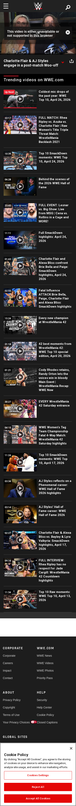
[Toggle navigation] (5, 6)
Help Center (44, 707)
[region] (38, 774)
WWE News (44, 655)
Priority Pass (45, 678)
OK (38, 33)
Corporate (9, 655)
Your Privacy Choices (11, 722)
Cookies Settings (38, 775)
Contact (8, 678)
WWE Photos (45, 670)
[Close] (71, 748)
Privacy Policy (11, 700)
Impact (7, 670)
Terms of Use (11, 715)
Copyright (9, 707)
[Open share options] (71, 61)
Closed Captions (45, 722)
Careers (8, 663)
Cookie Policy (45, 715)
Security (42, 700)
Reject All (38, 786)
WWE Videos (45, 663)
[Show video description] (62, 61)
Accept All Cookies (38, 798)
